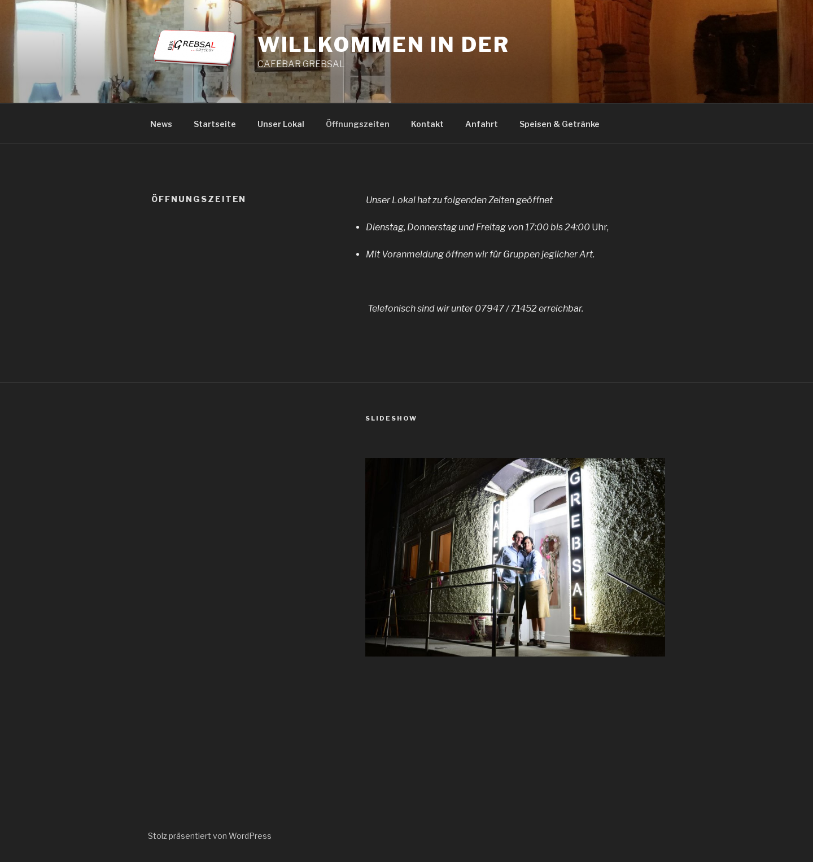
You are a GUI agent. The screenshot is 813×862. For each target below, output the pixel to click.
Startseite (215, 124)
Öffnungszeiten (358, 124)
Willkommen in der (383, 44)
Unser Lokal (280, 124)
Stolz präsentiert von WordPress (210, 836)
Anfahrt (481, 124)
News (161, 124)
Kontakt (427, 124)
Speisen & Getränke (559, 124)
